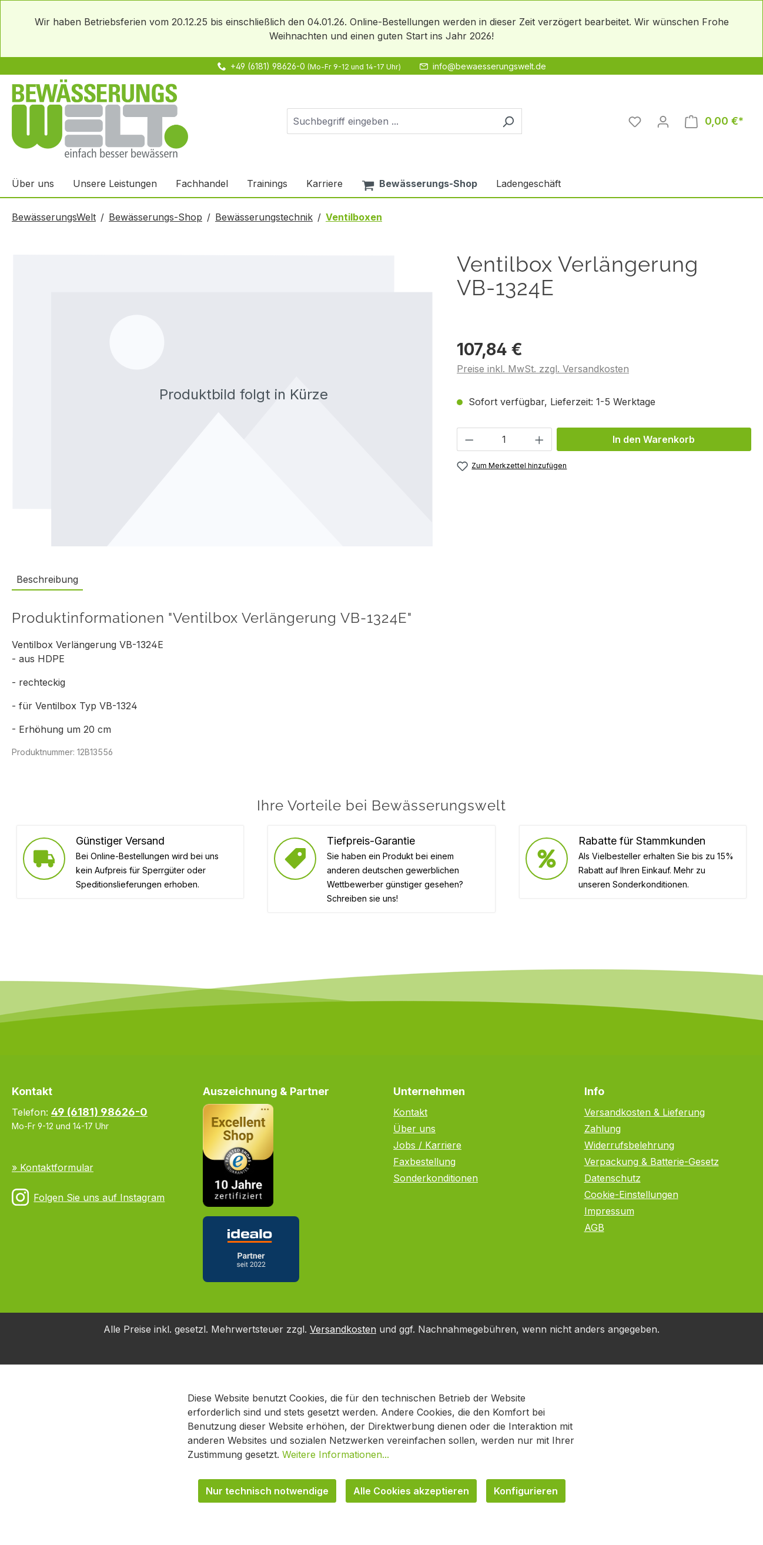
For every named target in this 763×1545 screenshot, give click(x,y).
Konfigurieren (526, 1491)
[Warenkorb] (714, 121)
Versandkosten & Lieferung (644, 1112)
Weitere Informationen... (335, 1454)
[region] (222, 400)
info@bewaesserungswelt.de (489, 66)
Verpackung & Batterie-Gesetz (651, 1161)
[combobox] (391, 121)
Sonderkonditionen (435, 1178)
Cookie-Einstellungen (631, 1194)
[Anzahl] (504, 439)
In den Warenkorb (654, 439)
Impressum (609, 1211)
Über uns (414, 1128)
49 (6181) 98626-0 (99, 1112)
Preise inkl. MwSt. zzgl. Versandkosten (543, 369)
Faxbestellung (424, 1161)
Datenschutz (612, 1178)
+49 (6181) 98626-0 (267, 66)
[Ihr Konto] (663, 121)
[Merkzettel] (635, 121)
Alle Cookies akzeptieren (411, 1491)
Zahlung (602, 1128)
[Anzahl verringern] (469, 439)
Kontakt (410, 1112)
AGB (594, 1227)
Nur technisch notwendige (267, 1491)
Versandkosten (343, 1329)
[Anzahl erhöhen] (539, 439)
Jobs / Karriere (427, 1145)
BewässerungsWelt (54, 217)
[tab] (47, 579)
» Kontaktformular (52, 1167)
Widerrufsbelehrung (629, 1145)
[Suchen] (508, 121)
